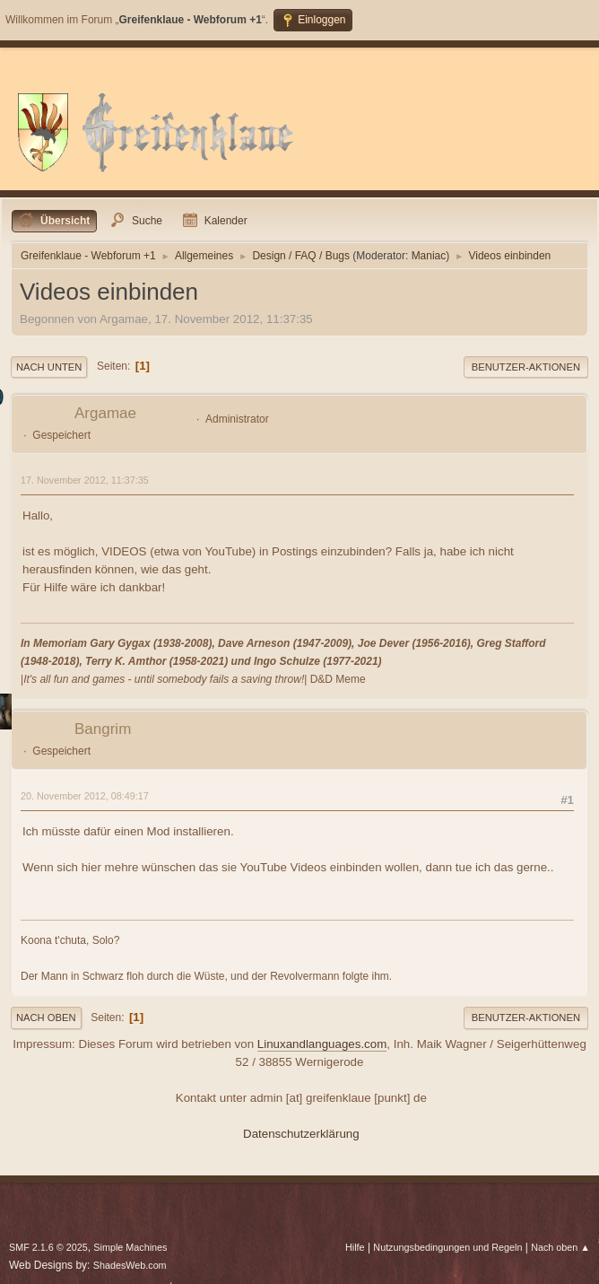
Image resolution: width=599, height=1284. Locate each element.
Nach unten (49, 367)
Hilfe (355, 1247)
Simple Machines (130, 1247)
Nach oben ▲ (560, 1247)
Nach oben (46, 1017)
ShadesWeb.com (130, 1265)
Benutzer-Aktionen (526, 367)
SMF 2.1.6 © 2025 (48, 1247)
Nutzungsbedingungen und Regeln (447, 1247)
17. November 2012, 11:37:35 (85, 480)
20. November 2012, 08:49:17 (85, 795)
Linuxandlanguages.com (322, 1044)
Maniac (429, 255)
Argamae (105, 413)
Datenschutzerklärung (301, 1133)
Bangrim (102, 729)
